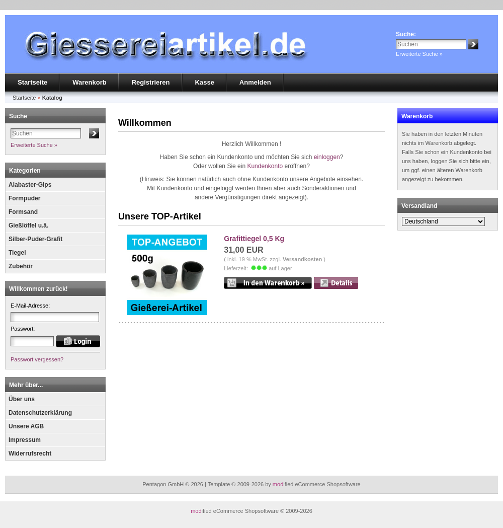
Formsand (23, 211)
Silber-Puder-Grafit (35, 239)
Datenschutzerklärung (40, 412)
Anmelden (255, 82)
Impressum (25, 439)
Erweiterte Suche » (419, 54)
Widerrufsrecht (30, 453)
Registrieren (151, 82)
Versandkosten (302, 259)
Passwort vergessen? (37, 359)
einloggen (327, 157)
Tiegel (17, 252)
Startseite (32, 82)
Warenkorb (89, 82)
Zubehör (21, 266)
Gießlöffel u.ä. (28, 225)
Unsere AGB (26, 426)
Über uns (22, 399)
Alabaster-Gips (30, 184)
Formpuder (24, 198)
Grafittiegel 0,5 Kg (254, 239)
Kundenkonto (265, 166)
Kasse (204, 82)
